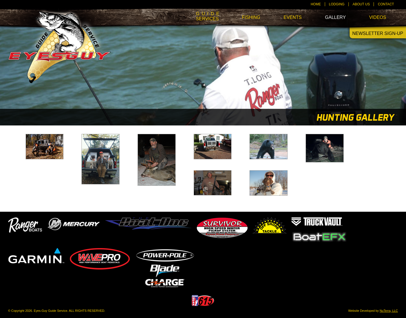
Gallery (335, 17)
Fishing (251, 17)
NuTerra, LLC (389, 310)
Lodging (337, 4)
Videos (377, 17)
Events (293, 17)
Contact (386, 4)
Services (207, 16)
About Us (361, 4)
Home (316, 4)
